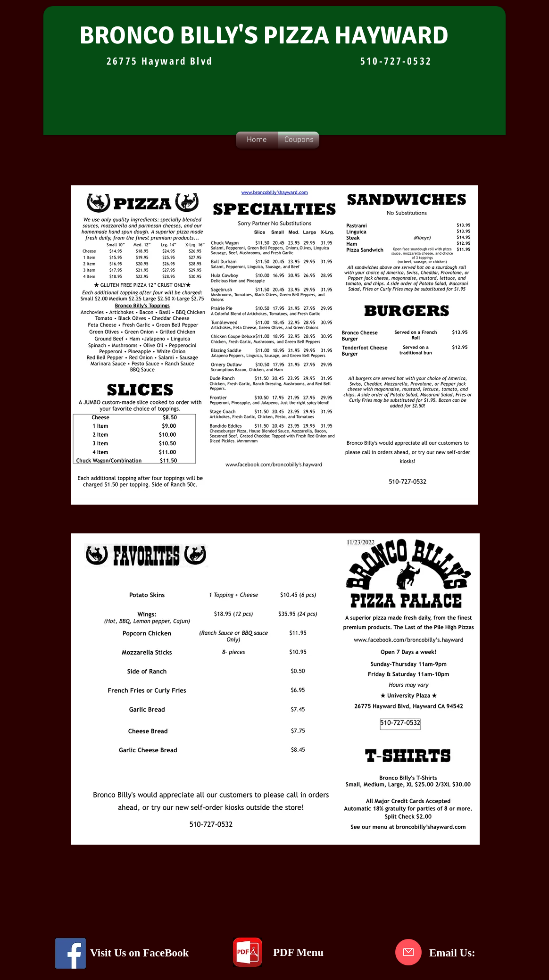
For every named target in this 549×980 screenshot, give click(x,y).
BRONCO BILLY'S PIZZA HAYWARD (264, 35)
